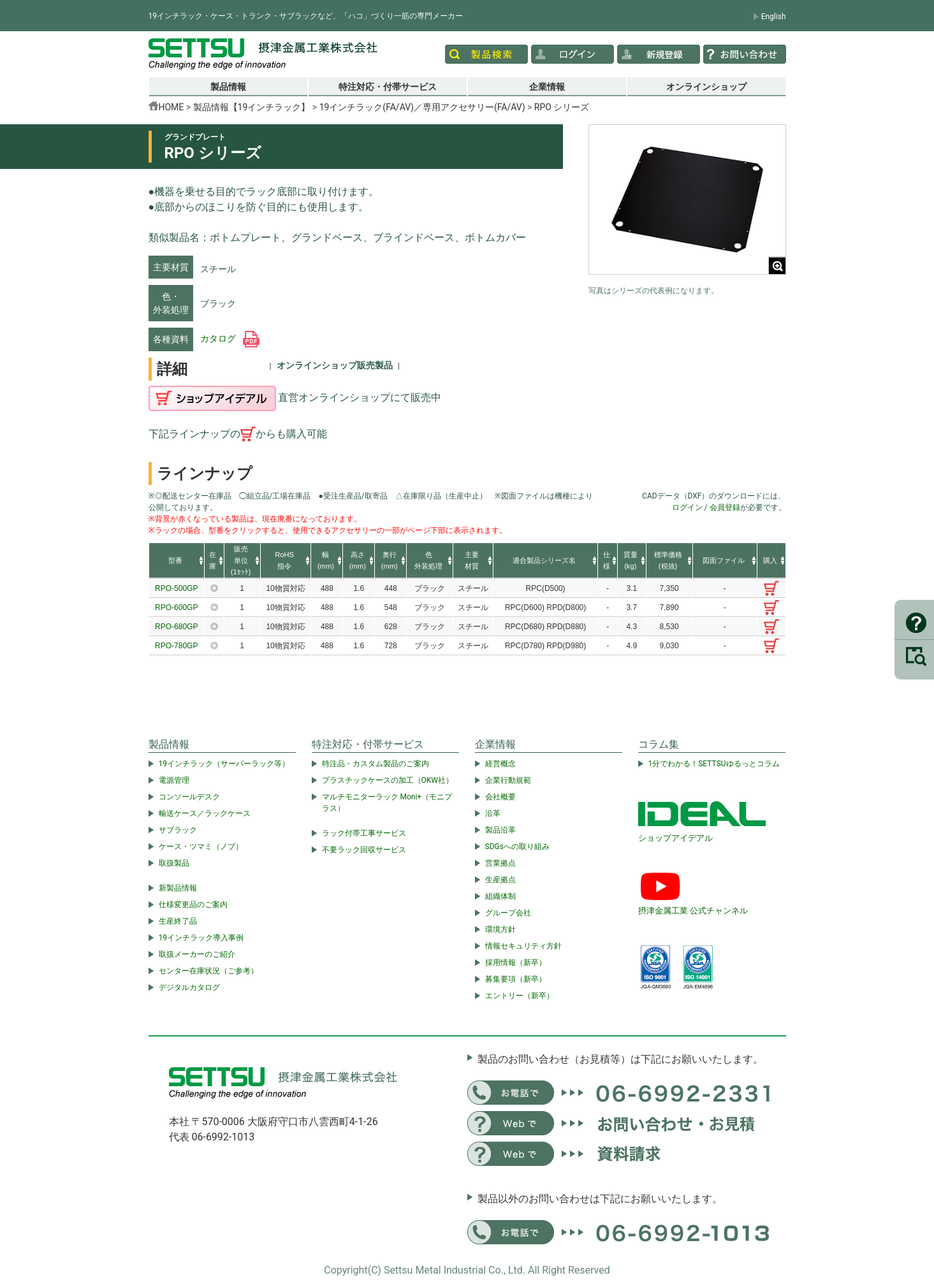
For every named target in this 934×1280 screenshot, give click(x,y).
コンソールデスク (189, 796)
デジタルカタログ (189, 987)
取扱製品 (174, 863)
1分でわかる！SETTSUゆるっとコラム (714, 763)
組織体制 (500, 896)
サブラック (178, 829)
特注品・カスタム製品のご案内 (375, 763)
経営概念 (500, 763)
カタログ (229, 338)
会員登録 (725, 507)
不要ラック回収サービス (364, 849)
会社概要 (500, 796)
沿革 (492, 813)
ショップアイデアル (675, 838)
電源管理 (174, 780)
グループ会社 (508, 912)
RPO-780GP (176, 645)
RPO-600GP (176, 607)
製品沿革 (500, 829)
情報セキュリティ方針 (523, 946)
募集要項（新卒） (515, 979)
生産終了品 (178, 921)
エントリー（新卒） (519, 995)
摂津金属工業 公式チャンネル (693, 910)
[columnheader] (177, 561)
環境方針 (500, 929)
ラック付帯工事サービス (364, 833)
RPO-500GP (176, 588)
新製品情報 (178, 888)
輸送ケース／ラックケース (205, 813)
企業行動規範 (508, 780)
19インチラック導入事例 (201, 937)
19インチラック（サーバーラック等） (224, 763)
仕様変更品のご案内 (193, 904)
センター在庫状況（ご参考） (208, 970)
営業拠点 (500, 863)
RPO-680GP (176, 626)
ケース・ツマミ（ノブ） (201, 846)
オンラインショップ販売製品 (335, 365)
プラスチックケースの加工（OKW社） (387, 780)
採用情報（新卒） (515, 962)
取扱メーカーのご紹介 (197, 954)
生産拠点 (500, 879)
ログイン (687, 507)
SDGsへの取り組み (517, 846)
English (773, 16)
